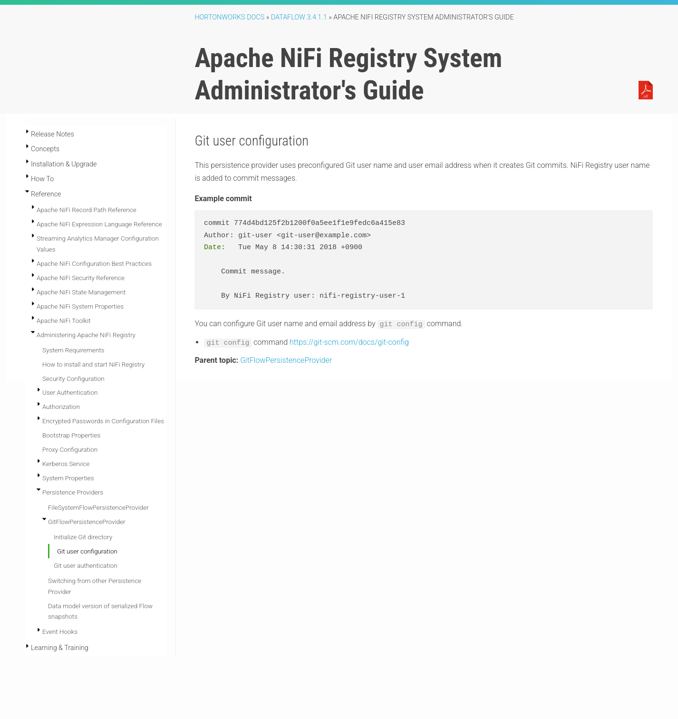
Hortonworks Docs (229, 17)
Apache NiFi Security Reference (81, 278)
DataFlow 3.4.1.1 (299, 17)
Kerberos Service (66, 463)
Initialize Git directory (83, 537)
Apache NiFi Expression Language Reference (99, 224)
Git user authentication (85, 565)
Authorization (61, 406)
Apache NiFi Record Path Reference (86, 210)
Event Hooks (59, 631)
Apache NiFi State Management (81, 292)
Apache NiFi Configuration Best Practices (94, 263)
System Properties (68, 478)
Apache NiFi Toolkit (64, 320)
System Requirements (73, 350)
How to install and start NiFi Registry (93, 364)
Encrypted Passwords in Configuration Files (103, 421)
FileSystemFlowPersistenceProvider (98, 507)
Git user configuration (87, 551)
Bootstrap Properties (71, 435)
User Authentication (69, 392)
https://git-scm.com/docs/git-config (349, 341)
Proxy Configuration (69, 449)
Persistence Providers (72, 492)
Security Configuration (73, 378)
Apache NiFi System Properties (80, 306)
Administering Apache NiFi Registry (86, 335)
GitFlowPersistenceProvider (87, 521)
